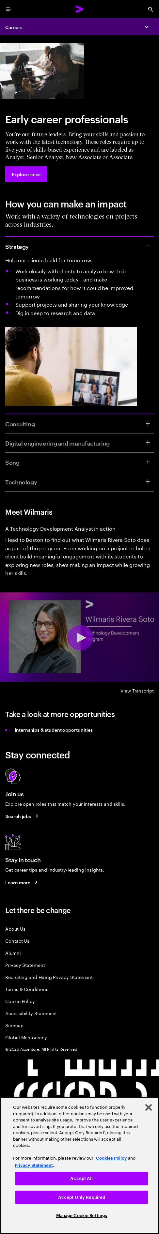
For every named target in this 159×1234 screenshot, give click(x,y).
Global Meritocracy (26, 1037)
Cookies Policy (111, 1158)
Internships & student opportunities (54, 729)
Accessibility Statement (31, 1013)
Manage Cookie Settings (81, 1215)
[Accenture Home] (79, 9)
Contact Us (17, 940)
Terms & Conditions (26, 988)
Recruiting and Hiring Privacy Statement (49, 976)
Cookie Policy (20, 1001)
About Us (15, 928)
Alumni (13, 952)
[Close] (148, 1107)
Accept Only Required (81, 1197)
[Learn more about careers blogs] (22, 882)
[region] (79, 1165)
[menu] (8, 9)
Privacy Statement (25, 964)
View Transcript (137, 690)
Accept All (81, 1178)
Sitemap (14, 1025)
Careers (14, 27)
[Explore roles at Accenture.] (26, 174)
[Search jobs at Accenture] (22, 816)
